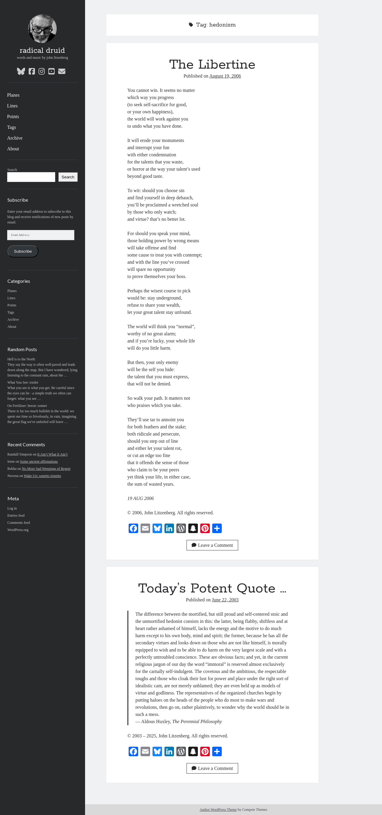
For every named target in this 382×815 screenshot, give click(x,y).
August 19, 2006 (225, 75)
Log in (12, 508)
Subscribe (23, 251)
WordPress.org (17, 530)
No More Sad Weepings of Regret (46, 469)
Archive (15, 138)
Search (12, 170)
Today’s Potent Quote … (212, 588)
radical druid (42, 50)
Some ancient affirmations (39, 461)
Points (13, 116)
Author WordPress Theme (218, 810)
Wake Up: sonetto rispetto (42, 476)
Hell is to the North (21, 359)
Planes (13, 95)
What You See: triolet (22, 382)
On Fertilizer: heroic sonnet (27, 406)
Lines (12, 105)
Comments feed (18, 523)
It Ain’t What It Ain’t (52, 454)
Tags (11, 127)
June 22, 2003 (225, 599)
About (13, 148)
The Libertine (212, 64)
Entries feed (16, 515)
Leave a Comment (212, 545)
